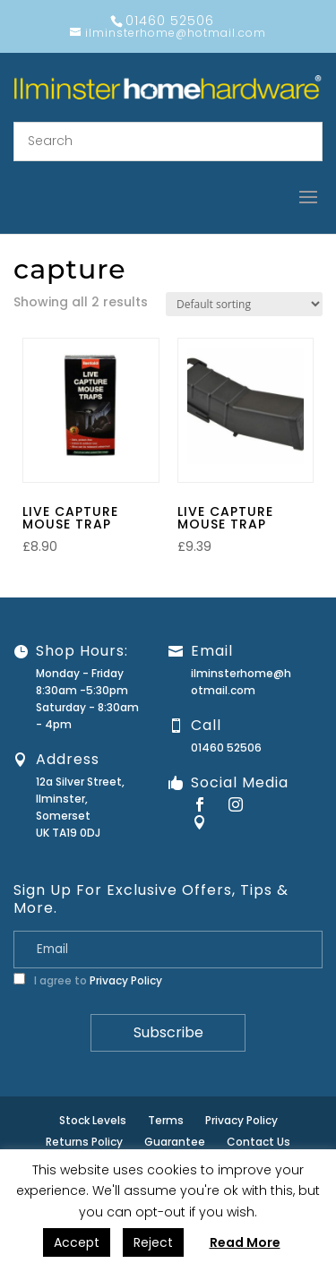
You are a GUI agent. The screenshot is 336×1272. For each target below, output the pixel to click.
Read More (245, 1242)
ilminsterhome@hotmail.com (241, 682)
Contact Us (258, 1141)
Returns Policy (84, 1141)
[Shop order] (244, 304)
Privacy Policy (126, 980)
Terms (166, 1120)
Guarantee (174, 1141)
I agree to (87, 980)
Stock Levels (92, 1120)
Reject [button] (153, 1242)
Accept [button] (76, 1242)
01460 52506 (226, 747)
